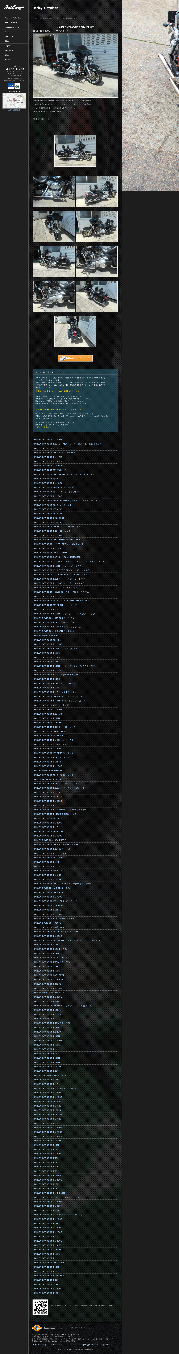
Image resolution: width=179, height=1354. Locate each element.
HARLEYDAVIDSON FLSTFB (47, 1175)
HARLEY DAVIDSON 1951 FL (47, 923)
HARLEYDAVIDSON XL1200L (47, 997)
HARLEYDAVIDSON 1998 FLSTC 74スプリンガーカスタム (61, 570)
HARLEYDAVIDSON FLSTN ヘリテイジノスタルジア (59, 701)
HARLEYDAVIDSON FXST (46, 1071)
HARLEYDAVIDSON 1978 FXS (47, 509)
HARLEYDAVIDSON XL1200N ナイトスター (54, 740)
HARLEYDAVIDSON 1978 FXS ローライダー (54, 775)
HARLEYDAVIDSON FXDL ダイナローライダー (56, 1088)
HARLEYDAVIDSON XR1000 (47, 984)
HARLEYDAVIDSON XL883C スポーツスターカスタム (61, 592)
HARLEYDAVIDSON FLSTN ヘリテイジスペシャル (57, 566)
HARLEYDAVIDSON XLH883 (47, 657)
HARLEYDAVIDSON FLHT (46, 827)
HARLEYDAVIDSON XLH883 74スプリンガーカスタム (60, 574)
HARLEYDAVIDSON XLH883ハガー (50, 461)
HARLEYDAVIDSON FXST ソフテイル (51, 757)
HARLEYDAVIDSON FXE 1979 (47, 988)
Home (7, 60)
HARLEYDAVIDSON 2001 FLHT (48, 1262)
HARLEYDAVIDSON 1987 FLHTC (49, 478)
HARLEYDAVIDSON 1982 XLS (47, 796)
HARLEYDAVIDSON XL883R (47, 522)
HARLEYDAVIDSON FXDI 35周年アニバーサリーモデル (60, 809)
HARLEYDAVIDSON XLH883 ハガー (50, 744)
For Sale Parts (11, 23)
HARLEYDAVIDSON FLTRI (46, 862)
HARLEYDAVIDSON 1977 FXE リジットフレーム (57, 491)
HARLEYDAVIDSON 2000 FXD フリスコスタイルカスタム (62, 1005)
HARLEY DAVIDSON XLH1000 (48, 770)
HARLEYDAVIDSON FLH (45, 1049)
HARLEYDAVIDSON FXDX (46, 805)
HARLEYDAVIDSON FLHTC (46, 1053)
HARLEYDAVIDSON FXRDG (46, 1001)
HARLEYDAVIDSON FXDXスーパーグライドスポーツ (59, 788)
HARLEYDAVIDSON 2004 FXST (49, 892)
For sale (41, 1345)
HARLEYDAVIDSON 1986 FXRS (48, 927)
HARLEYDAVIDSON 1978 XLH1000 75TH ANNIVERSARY (61, 600)
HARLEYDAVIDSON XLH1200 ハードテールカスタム (59, 583)
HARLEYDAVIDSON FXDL (46, 1123)
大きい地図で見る (14, 110)
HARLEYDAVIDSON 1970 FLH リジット (52, 505)
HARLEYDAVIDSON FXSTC (46, 1188)
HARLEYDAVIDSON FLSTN (46, 718)
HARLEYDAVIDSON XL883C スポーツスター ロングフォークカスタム (70, 561)
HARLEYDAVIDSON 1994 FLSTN (49, 870)
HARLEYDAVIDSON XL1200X (47, 439)
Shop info (72, 1345)
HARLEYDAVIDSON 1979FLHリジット (51, 470)
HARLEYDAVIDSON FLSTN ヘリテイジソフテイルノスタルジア (64, 614)
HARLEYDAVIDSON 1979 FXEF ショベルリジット (57, 605)
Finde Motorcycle (53, 1345)
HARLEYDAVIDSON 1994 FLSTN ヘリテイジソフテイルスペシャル (66, 500)
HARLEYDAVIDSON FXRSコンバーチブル (53, 622)
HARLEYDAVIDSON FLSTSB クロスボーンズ (55, 814)
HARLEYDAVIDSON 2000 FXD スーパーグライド (58, 526)
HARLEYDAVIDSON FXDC (46, 1236)
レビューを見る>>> (43, 427)
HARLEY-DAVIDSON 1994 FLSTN (49, 1075)
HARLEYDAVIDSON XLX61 (46, 661)
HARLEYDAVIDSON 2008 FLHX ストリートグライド (59, 696)
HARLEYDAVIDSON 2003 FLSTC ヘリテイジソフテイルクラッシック (67, 474)
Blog (86, 1345)
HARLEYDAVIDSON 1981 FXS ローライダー (54, 487)
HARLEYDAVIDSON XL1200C (47, 1180)
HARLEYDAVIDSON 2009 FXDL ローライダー (55, 844)
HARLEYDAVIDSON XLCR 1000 (48, 979)
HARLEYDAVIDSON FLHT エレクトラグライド (56, 692)
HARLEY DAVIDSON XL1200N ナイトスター (54, 631)
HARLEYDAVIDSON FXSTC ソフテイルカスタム (57, 587)
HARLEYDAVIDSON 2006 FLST (48, 518)
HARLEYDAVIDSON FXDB (46, 1210)
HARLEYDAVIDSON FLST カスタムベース (54, 683)
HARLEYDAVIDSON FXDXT (46, 866)
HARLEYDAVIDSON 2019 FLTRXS (49, 731)
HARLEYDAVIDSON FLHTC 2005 (49, 853)
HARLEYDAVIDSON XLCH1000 (48, 448)
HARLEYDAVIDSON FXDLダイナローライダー (55, 674)
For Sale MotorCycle (13, 18)
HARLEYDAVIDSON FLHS (46, 1149)
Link (101, 1345)
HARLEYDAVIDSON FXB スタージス (51, 714)
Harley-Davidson (54, 18)
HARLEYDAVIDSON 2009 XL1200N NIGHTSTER (57, 557)
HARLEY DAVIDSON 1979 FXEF (48, 992)
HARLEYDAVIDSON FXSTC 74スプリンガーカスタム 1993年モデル (67, 444)
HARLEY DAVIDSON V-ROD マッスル (51, 888)
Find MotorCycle (12, 27)
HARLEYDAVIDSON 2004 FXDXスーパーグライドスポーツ (62, 883)
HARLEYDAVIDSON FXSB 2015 (48, 1275)
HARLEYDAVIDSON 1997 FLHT (48, 818)
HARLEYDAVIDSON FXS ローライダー (53, 531)
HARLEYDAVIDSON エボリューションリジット (56, 1197)
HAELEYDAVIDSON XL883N (47, 779)
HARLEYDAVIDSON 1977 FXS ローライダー (54, 753)
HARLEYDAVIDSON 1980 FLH (48, 857)
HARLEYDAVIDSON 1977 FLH (47, 640)
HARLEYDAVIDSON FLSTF (46, 953)
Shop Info (9, 36)
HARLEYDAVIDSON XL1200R (47, 1201)
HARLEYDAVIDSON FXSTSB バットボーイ (54, 849)
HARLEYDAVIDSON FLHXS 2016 (49, 1193)
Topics (80, 1345)
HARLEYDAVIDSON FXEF (45, 609)
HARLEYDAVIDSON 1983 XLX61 (48, 831)
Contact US (93, 1345)
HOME (34, 1345)
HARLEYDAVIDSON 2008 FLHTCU (50, 949)
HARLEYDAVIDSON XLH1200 (47, 644)
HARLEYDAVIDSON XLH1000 (48, 465)
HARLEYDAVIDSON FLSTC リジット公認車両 (55, 648)
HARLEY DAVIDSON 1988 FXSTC (49, 840)
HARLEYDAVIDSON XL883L (47, 966)
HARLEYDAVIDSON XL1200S (47, 496)
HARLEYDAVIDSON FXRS (46, 1166)
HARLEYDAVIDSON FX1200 (47, 1032)
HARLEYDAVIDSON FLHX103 (47, 1114)
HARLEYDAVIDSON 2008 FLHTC (50, 552)
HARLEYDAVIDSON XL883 (46, 1284)
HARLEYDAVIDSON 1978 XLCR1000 (51, 957)
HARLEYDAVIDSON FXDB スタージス (51, 962)
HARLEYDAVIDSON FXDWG (47, 548)
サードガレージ (37, 18)
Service (64, 1345)
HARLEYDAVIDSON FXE (45, 1171)
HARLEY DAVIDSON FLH (45, 635)
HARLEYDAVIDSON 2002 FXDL (48, 975)
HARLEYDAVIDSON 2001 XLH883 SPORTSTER (56, 539)
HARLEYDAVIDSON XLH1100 (47, 792)
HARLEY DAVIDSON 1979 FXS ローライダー (54, 618)
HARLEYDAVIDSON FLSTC (46, 653)
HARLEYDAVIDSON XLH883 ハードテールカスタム (58, 1215)
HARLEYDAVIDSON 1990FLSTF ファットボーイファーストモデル (66, 940)
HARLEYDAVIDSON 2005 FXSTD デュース (54, 452)
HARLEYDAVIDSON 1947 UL (47, 1101)
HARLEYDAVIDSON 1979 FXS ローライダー (56, 901)
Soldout (45, 18)
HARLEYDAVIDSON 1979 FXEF (48, 735)
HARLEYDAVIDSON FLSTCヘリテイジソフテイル (57, 627)
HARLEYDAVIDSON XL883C (47, 910)
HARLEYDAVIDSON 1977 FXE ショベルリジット (58, 544)
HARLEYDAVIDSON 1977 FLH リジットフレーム (56, 931)
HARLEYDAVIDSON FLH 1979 (47, 457)
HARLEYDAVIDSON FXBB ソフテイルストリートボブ (59, 579)
